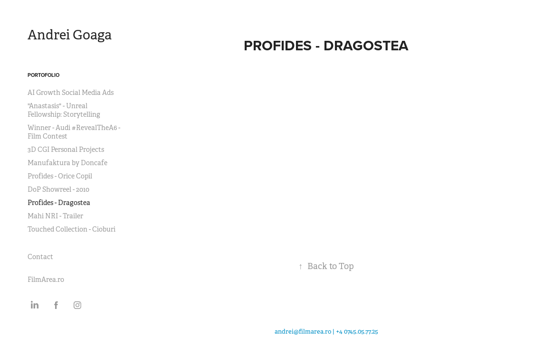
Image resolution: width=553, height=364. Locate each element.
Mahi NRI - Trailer (55, 216)
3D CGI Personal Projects (66, 149)
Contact (40, 256)
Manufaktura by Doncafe (67, 163)
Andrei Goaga (70, 35)
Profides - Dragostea (59, 202)
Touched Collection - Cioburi (71, 229)
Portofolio (43, 75)
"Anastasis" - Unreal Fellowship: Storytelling (64, 110)
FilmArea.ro (46, 279)
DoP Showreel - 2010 (58, 189)
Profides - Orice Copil (60, 176)
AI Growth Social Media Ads (71, 92)
